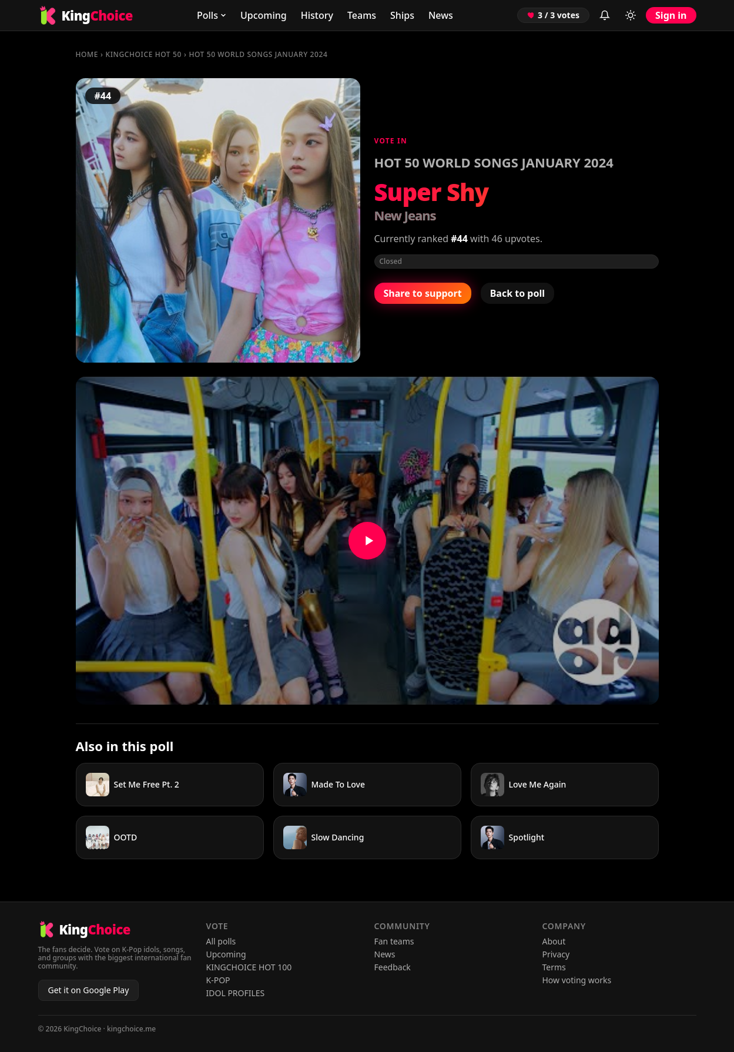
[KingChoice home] (85, 15)
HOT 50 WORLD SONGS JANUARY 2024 (258, 54)
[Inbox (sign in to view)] (604, 15)
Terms (554, 967)
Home (87, 54)
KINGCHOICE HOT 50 (144, 54)
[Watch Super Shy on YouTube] (367, 541)
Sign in (670, 15)
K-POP (218, 980)
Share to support (423, 293)
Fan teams (394, 941)
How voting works (577, 980)
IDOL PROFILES (235, 993)
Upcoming (263, 15)
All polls (221, 941)
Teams (361, 15)
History (317, 15)
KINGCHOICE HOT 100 (249, 967)
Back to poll (517, 293)
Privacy (556, 954)
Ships (402, 15)
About (554, 941)
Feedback (392, 967)
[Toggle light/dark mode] (630, 15)
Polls (211, 15)
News (440, 15)
